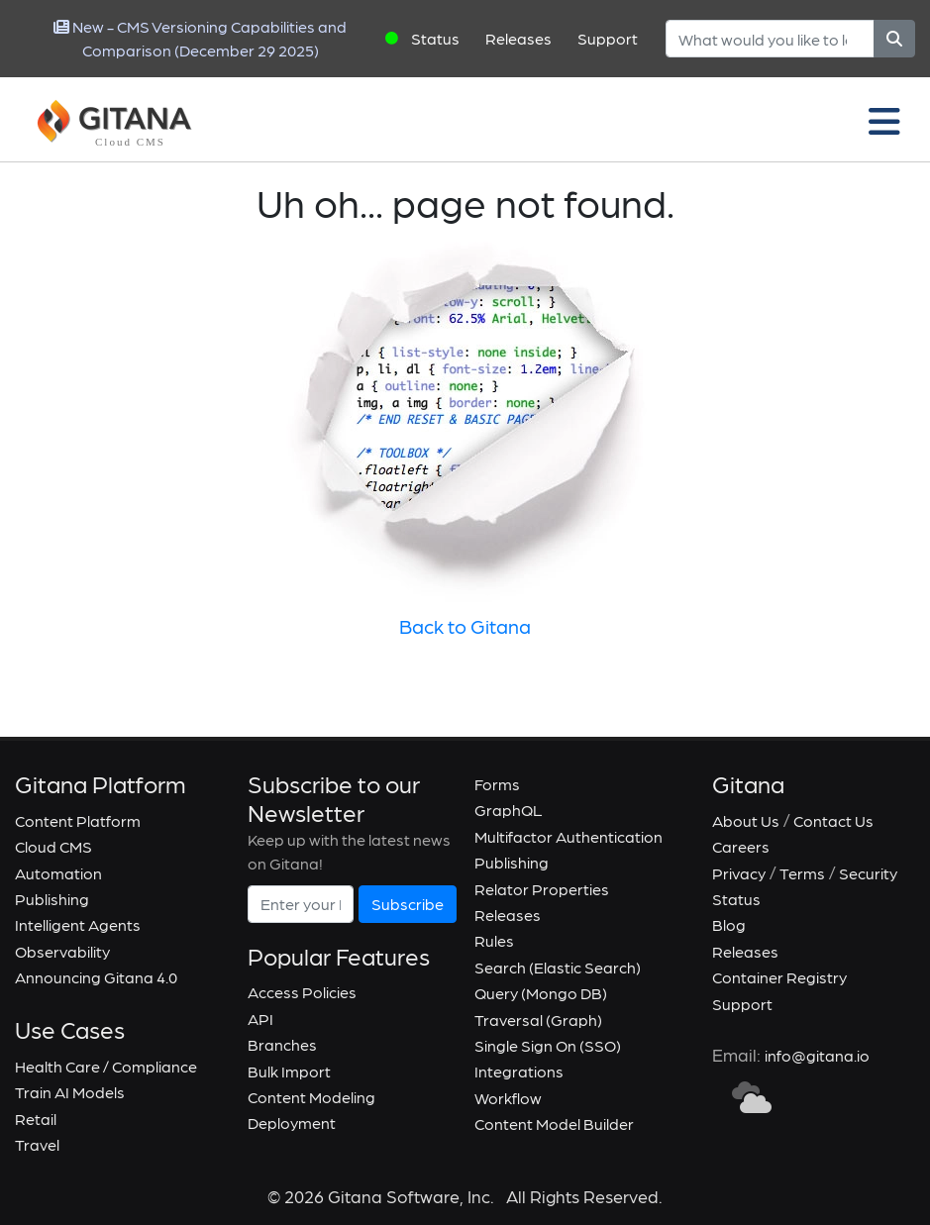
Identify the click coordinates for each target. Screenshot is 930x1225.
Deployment (292, 1122)
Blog (729, 924)
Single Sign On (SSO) (547, 1045)
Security (868, 873)
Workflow (508, 1097)
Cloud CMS (53, 846)
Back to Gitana (465, 626)
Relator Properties (541, 888)
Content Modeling (311, 1096)
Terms (802, 873)
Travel (37, 1144)
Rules (494, 940)
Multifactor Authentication (568, 836)
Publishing (52, 898)
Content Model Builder (554, 1123)
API (260, 1018)
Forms (497, 783)
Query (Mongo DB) (540, 992)
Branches (282, 1044)
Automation (58, 873)
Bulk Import (289, 1071)
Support (607, 38)
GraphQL (508, 809)
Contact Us (833, 820)
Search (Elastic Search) (557, 967)
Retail (35, 1118)
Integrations (519, 1071)
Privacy (739, 873)
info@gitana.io (817, 1055)
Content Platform (78, 820)
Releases (518, 38)
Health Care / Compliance (106, 1066)
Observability (62, 951)
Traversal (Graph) (538, 1019)
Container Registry (779, 977)
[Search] (770, 38)
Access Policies (302, 991)
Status (435, 38)
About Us (745, 820)
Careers (741, 846)
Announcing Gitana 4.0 (96, 977)
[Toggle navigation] (884, 120)
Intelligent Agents (78, 924)
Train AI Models (70, 1091)
